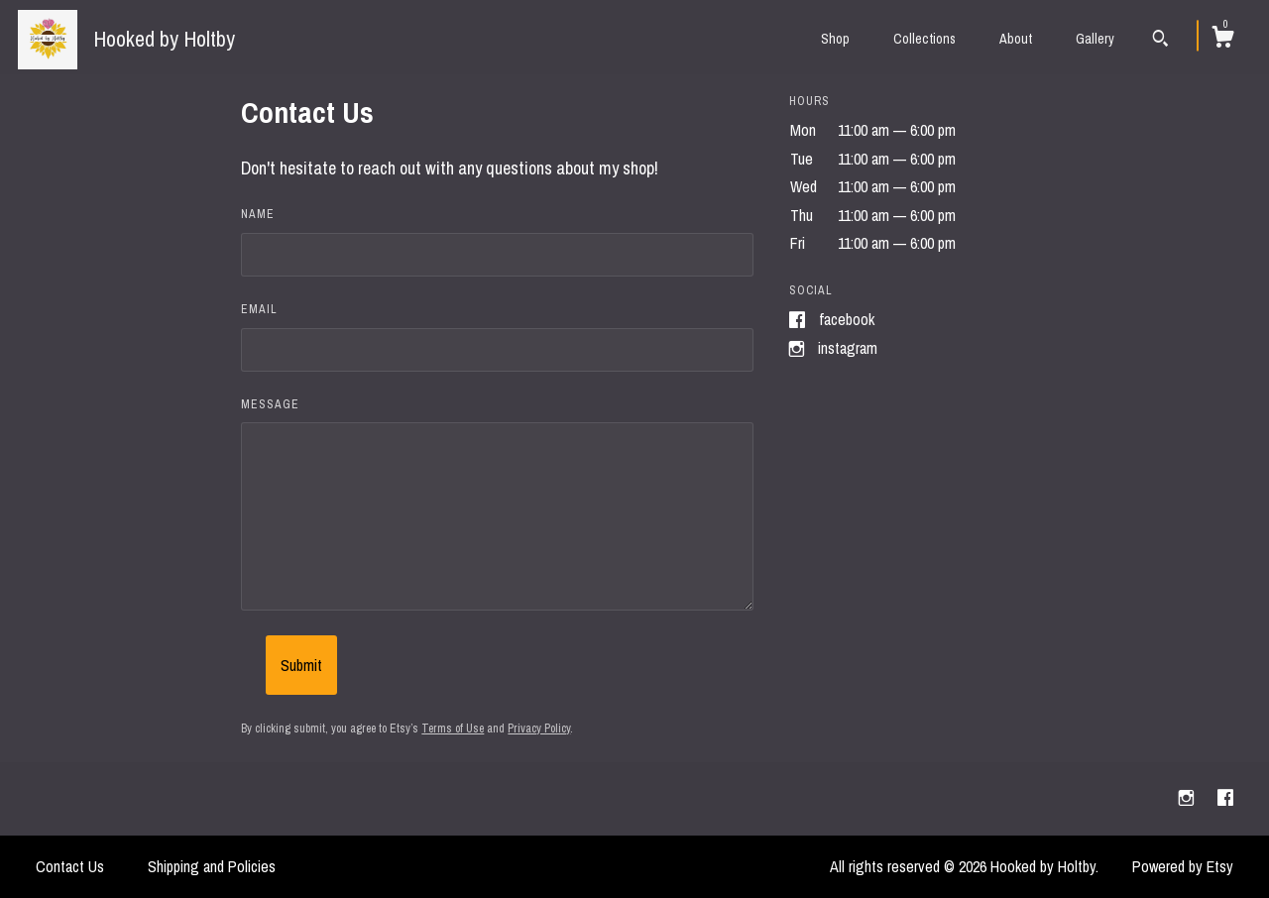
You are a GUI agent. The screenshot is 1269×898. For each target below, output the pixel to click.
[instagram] (1188, 798)
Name (258, 214)
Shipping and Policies (212, 866)
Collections (924, 39)
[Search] (1160, 41)
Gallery (1095, 39)
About (1015, 39)
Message (270, 404)
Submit (301, 665)
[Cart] (1222, 40)
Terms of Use (452, 728)
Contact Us (70, 866)
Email (259, 309)
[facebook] (1225, 798)
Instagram (847, 348)
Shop (835, 39)
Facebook (846, 319)
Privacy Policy (539, 728)
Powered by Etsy (1182, 866)
